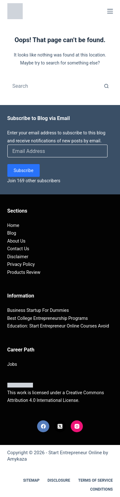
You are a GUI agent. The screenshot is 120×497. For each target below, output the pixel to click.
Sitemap (31, 480)
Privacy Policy (21, 264)
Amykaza (17, 459)
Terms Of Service (95, 480)
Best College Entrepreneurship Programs (47, 318)
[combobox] (54, 85)
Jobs (12, 364)
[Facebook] (43, 426)
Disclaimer (17, 256)
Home (13, 225)
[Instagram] (77, 426)
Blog (11, 233)
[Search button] (106, 86)
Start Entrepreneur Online (75, 453)
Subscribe (24, 170)
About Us (16, 241)
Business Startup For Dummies (38, 310)
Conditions (101, 489)
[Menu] (110, 11)
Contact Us (18, 248)
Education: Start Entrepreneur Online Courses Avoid (58, 325)
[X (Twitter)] (60, 426)
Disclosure (59, 480)
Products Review (24, 272)
